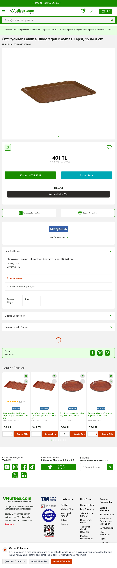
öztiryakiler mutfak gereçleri (21, 286)
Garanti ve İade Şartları (58, 327)
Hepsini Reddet (39, 561)
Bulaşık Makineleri (105, 509)
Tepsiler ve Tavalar (50, 30)
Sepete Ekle (22, 434)
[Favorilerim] (83, 11)
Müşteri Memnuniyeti (86, 537)
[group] (58, 93)
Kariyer (64, 524)
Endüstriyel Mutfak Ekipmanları (27, 30)
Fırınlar (103, 538)
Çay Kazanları (106, 528)
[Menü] (3, 11)
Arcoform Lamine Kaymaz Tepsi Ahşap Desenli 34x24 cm (44, 415)
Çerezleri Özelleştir (14, 561)
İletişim (64, 520)
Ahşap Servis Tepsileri (85, 30)
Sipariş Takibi (87, 505)
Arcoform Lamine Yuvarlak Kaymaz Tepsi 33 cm (100, 414)
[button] (58, 136)
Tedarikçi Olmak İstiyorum (85, 529)
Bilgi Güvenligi (87, 509)
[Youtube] (7, 467)
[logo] (21, 11)
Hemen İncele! (56, 466)
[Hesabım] (91, 11)
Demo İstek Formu (86, 521)
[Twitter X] (15, 475)
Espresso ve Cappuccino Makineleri (106, 521)
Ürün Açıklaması (58, 251)
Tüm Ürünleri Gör (58, 237)
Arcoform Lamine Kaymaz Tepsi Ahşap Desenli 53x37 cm (15, 415)
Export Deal (86, 175)
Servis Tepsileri (66, 30)
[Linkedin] (24, 475)
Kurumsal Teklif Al (30, 175)
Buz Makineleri (107, 514)
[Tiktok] (32, 467)
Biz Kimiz (65, 505)
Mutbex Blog (67, 509)
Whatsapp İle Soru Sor (29, 213)
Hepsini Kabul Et (61, 561)
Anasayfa (8, 30)
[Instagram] (15, 467)
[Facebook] (24, 467)
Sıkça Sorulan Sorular (87, 514)
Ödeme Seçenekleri (88, 213)
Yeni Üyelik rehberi (66, 514)
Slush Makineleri (105, 533)
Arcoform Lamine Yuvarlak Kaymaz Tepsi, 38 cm (72, 414)
